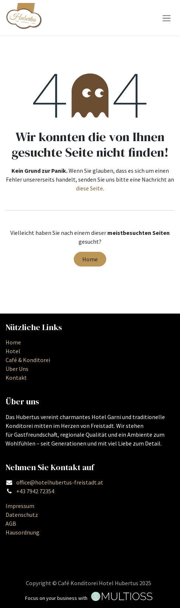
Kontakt (16, 377)
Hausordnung (22, 532)
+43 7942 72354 (35, 491)
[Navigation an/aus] (166, 17)
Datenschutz (22, 514)
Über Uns (17, 368)
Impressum (20, 505)
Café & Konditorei (28, 360)
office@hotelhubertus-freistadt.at (59, 482)
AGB (11, 523)
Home (90, 259)
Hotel (13, 351)
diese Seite (89, 188)
